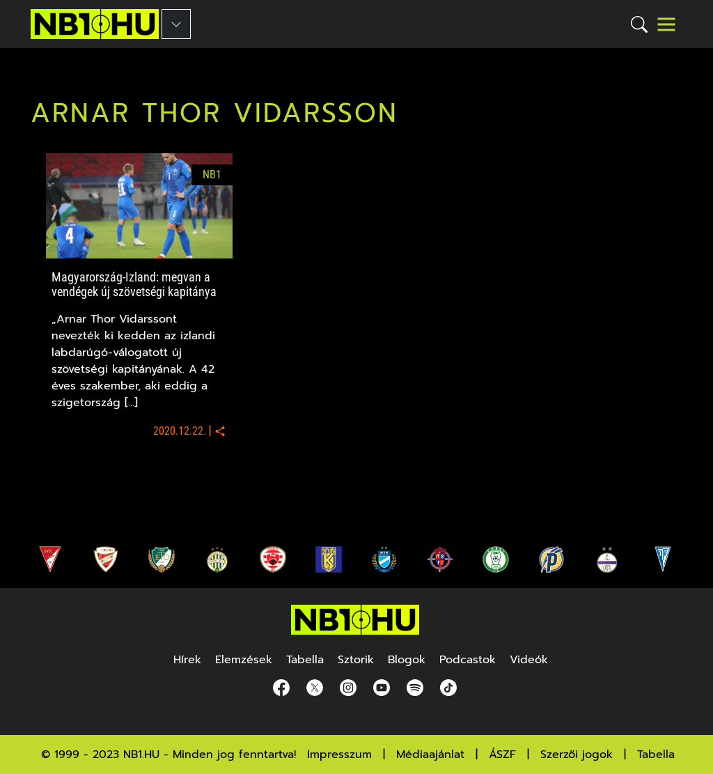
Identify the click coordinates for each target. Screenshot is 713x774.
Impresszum (339, 754)
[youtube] (378, 688)
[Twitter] (312, 688)
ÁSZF (502, 754)
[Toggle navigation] (666, 24)
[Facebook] (278, 688)
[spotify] (412, 688)
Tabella (656, 754)
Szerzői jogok (576, 754)
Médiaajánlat (430, 754)
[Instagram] (345, 688)
